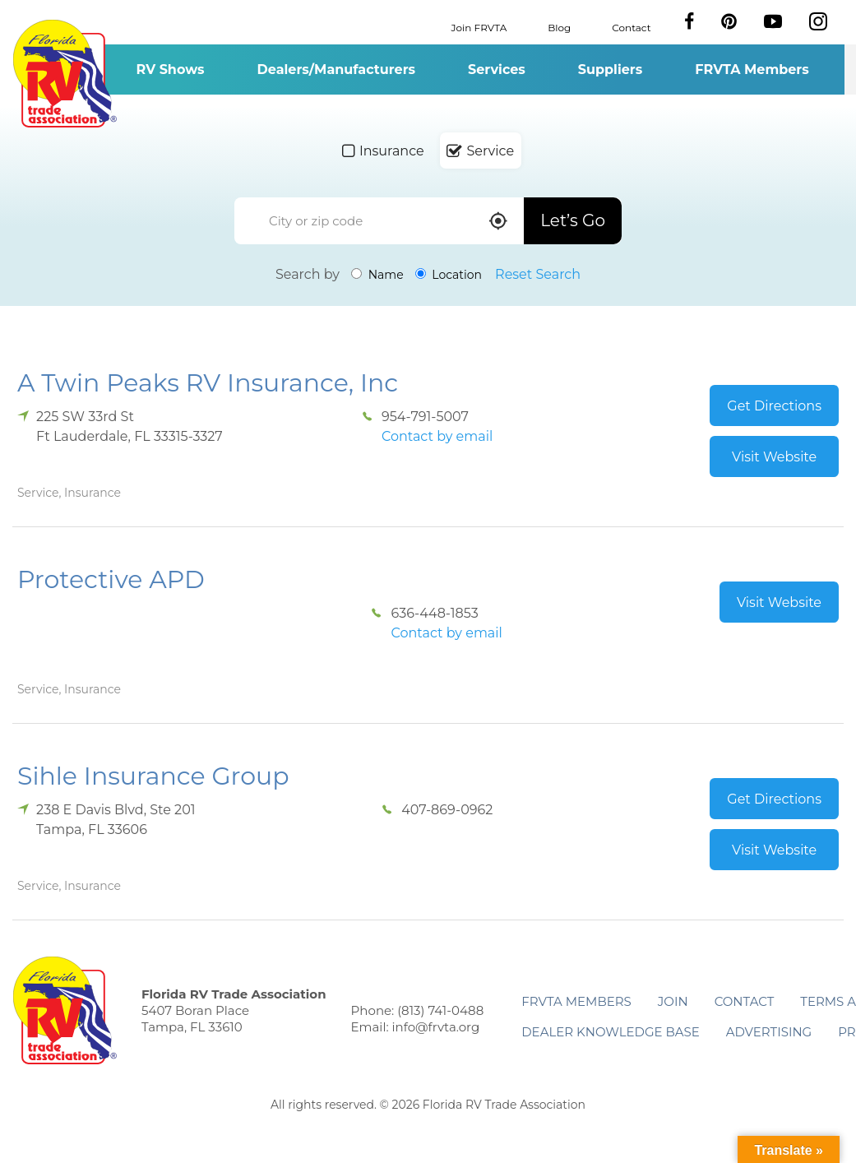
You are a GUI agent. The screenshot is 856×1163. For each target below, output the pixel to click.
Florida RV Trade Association (64, 73)
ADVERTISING (769, 1032)
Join (673, 1001)
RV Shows (170, 69)
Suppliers (610, 69)
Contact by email (437, 436)
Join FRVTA (479, 26)
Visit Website (774, 457)
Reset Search (538, 274)
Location (448, 274)
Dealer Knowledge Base (610, 1032)
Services (496, 69)
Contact (631, 26)
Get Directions (774, 406)
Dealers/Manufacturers (336, 69)
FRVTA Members (752, 69)
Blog (559, 26)
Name (377, 274)
